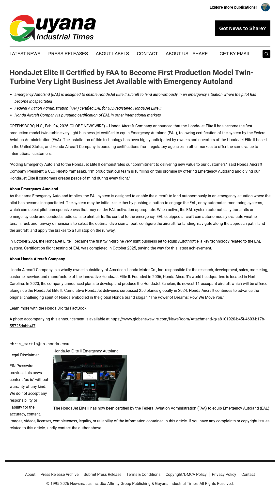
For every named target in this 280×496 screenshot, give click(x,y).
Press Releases (68, 53)
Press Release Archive (59, 474)
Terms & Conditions (143, 474)
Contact (147, 53)
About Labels (112, 53)
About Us (177, 53)
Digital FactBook (72, 308)
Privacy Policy (224, 474)
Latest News (25, 53)
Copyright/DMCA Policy (186, 474)
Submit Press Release (102, 474)
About (30, 474)
